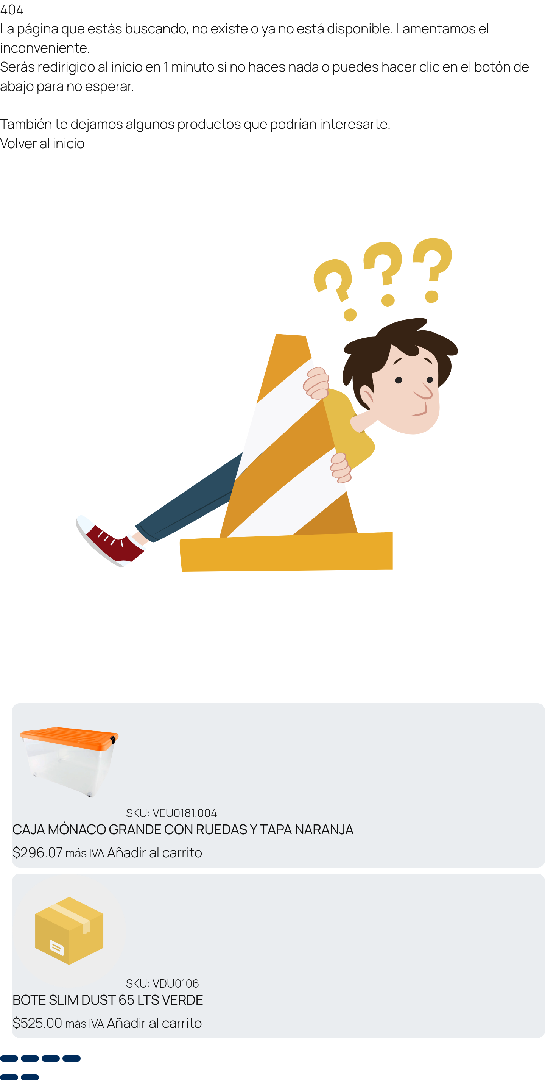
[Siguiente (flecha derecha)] (30, 1077)
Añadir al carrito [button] (154, 852)
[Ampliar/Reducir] (9, 1058)
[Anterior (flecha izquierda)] (9, 1077)
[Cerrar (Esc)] (71, 1058)
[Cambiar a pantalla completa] (30, 1058)
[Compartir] (51, 1058)
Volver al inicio (42, 143)
